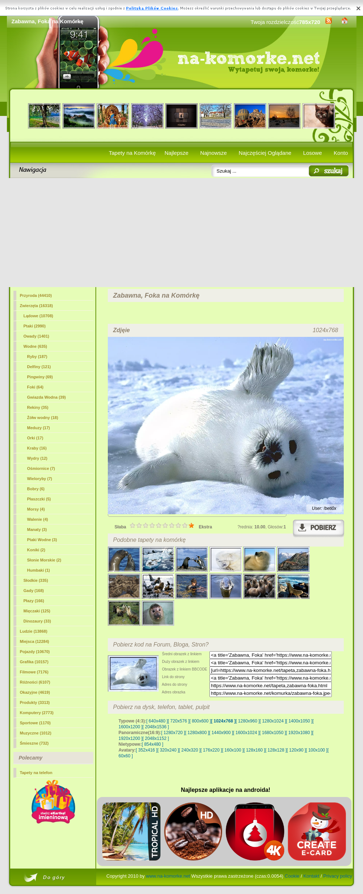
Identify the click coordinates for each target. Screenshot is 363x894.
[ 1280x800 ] (197, 732)
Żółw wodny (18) (42, 417)
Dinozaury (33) (37, 621)
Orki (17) (35, 438)
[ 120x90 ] (296, 750)
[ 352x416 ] (146, 750)
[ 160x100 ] (233, 750)
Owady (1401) (36, 336)
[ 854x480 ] (152, 744)
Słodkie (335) (36, 580)
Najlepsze (176, 153)
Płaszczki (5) (39, 499)
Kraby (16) (37, 448)
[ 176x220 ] (211, 750)
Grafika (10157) (34, 662)
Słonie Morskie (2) (44, 560)
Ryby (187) (37, 356)
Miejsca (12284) (34, 641)
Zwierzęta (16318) (36, 305)
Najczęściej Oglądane (264, 153)
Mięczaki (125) (37, 611)
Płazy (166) (34, 601)
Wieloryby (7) (39, 478)
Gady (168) (34, 590)
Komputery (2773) (37, 712)
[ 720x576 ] (178, 721)
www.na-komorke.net (168, 876)
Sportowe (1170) (35, 723)
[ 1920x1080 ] (299, 732)
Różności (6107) (35, 682)
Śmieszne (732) (34, 743)
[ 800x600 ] (200, 721)
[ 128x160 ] (254, 750)
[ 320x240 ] (168, 750)
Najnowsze (213, 153)
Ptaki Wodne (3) (42, 539)
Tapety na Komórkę (132, 153)
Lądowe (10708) (38, 316)
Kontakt (311, 876)
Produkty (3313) (35, 702)
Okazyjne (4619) (35, 692)
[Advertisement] (181, 232)
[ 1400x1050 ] (299, 721)
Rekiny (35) (38, 407)
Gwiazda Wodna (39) (46, 397)
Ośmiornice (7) (41, 468)
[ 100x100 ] (316, 750)
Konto (341, 153)
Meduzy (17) (38, 428)
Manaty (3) (37, 529)
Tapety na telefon (36, 772)
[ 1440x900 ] (221, 732)
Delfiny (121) (39, 367)
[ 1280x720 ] (173, 732)
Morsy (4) (36, 509)
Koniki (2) (36, 550)
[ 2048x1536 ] (156, 726)
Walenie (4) (37, 519)
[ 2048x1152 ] (156, 738)
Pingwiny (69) (40, 377)
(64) (35, 387)
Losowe (312, 153)
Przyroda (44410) (36, 295)
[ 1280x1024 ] (273, 721)
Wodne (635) (35, 346)
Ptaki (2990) (35, 326)
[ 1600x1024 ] (246, 732)
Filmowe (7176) (34, 672)
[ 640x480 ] (157, 721)
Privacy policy (337, 876)
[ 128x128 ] (275, 750)
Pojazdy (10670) (35, 651)
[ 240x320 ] (189, 750)
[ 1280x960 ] (248, 721)
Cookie (292, 876)
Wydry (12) (37, 458)
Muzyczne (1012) (36, 733)
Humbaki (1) (38, 570)
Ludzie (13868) (34, 631)
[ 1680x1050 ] (273, 732)
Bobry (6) (36, 489)
